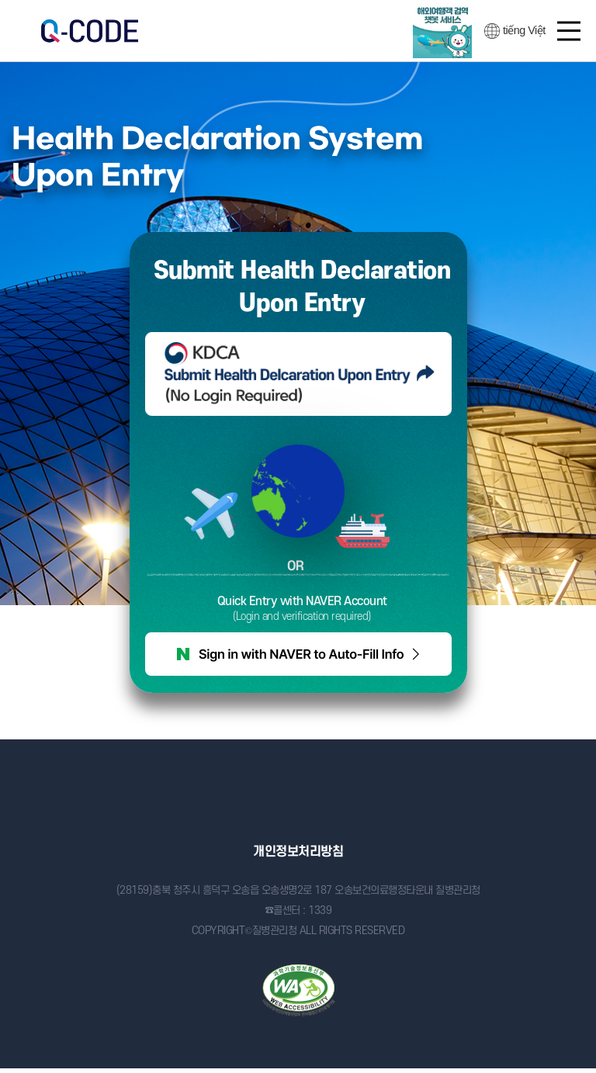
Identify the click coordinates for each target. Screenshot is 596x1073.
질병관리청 (298, 798)
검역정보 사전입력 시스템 (89, 31)
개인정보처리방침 (298, 852)
